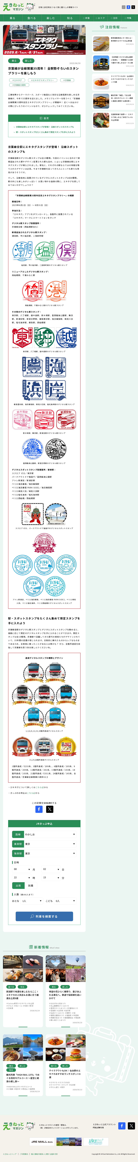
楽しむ (51, 18)
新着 (87, 17)
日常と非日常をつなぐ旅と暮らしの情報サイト (40, 7)
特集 (129, 17)
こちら (39, 787)
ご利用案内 (24, 1154)
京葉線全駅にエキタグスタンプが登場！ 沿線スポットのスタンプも (45, 126)
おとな (15, 901)
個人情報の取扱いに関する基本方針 (44, 1154)
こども (49, 901)
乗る (12, 18)
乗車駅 (18, 844)
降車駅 (18, 853)
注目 (115, 17)
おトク (101, 17)
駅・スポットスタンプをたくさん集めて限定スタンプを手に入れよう (45, 132)
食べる (31, 18)
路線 (18, 834)
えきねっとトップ (10, 1154)
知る (70, 18)
